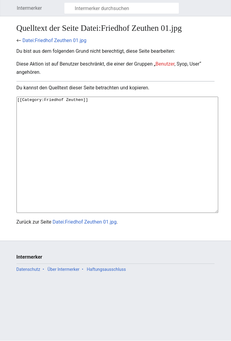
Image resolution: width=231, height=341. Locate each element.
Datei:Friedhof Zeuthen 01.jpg (55, 40)
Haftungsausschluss (106, 292)
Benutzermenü (225, 11)
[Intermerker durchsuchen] (121, 8)
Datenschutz (28, 292)
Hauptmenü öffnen (10, 11)
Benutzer (165, 64)
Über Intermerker (63, 292)
